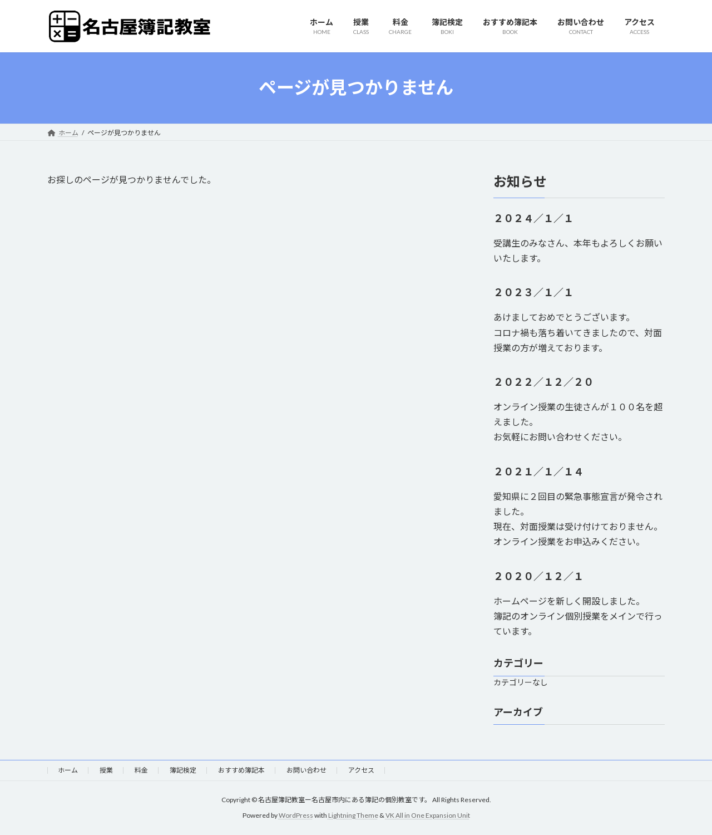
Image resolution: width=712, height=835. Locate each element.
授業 (106, 770)
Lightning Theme (353, 816)
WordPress (296, 816)
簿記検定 (183, 770)
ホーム (68, 770)
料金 (141, 770)
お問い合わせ (306, 770)
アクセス (361, 770)
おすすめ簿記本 (241, 770)
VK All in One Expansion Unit (427, 816)
